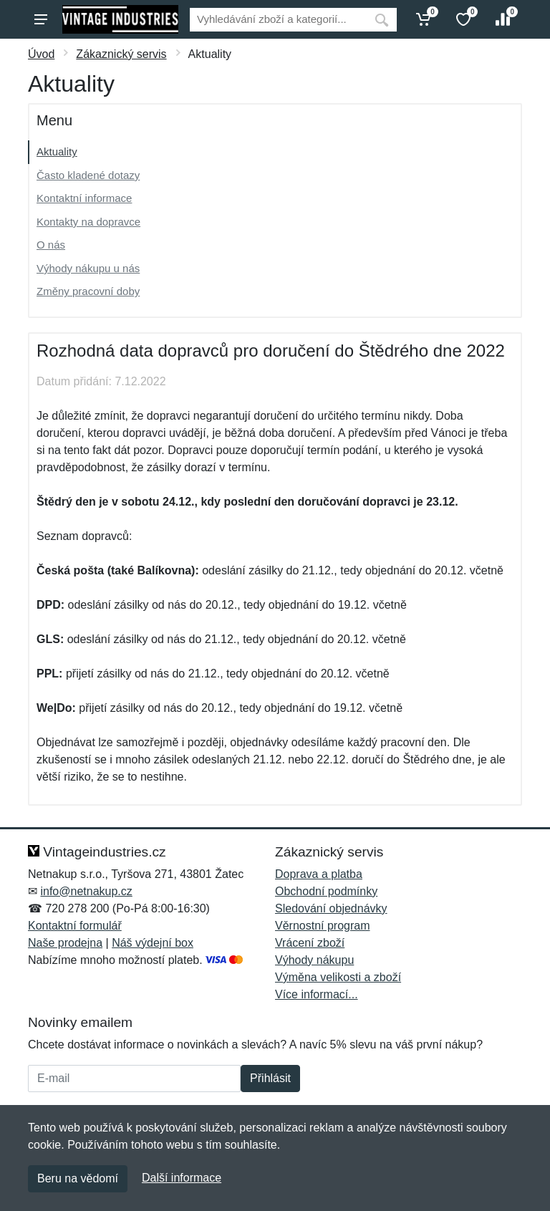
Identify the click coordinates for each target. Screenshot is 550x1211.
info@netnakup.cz (86, 891)
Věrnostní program (322, 926)
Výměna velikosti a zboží (338, 977)
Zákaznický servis (121, 54)
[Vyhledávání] (278, 20)
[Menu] (41, 19)
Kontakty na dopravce (88, 222)
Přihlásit (270, 1078)
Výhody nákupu (314, 960)
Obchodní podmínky (326, 891)
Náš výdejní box (152, 943)
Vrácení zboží (309, 943)
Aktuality (57, 151)
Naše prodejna (65, 943)
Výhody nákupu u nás (88, 268)
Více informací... (316, 994)
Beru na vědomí (77, 1178)
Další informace (181, 1178)
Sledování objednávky (331, 908)
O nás (51, 244)
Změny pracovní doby (88, 291)
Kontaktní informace (84, 198)
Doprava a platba (318, 874)
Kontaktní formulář (75, 926)
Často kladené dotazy (88, 175)
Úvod (41, 54)
